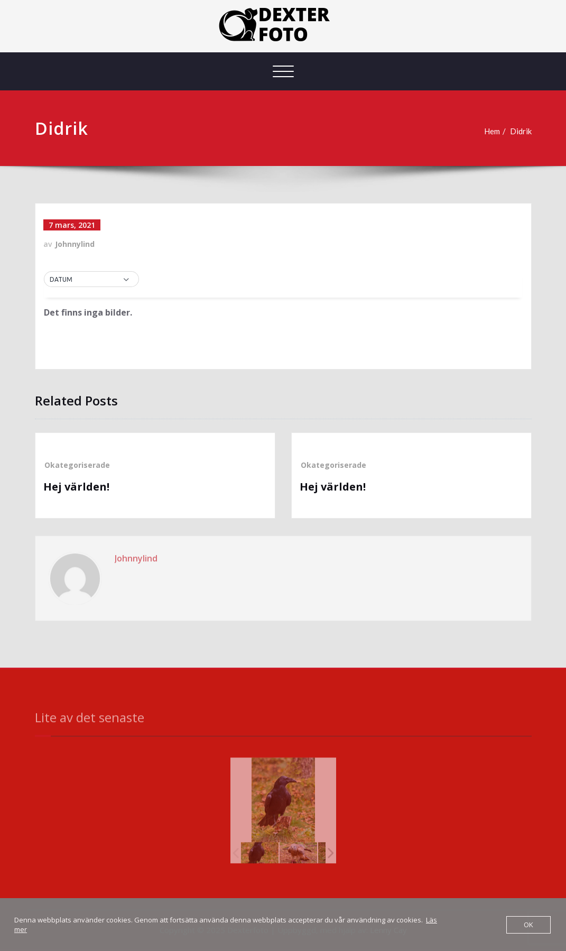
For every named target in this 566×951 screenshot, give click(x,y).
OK (528, 924)
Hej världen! (76, 486)
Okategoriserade (77, 465)
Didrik (521, 131)
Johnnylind (75, 244)
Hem (492, 131)
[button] (91, 280)
